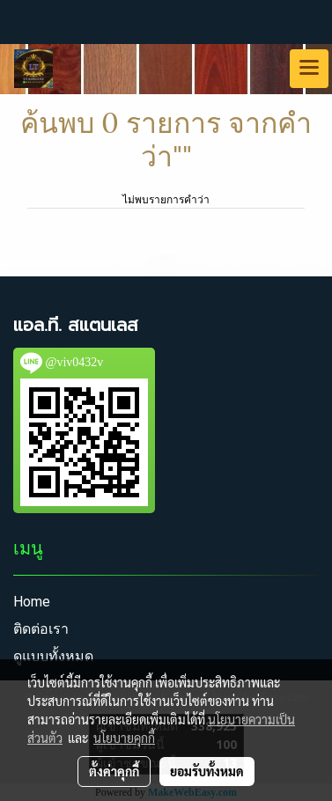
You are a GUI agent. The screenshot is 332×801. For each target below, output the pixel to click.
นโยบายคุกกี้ (124, 738)
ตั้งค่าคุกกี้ (114, 771)
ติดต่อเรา (41, 629)
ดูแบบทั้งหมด (53, 656)
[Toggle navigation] (309, 68)
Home (31, 601)
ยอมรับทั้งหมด (207, 771)
